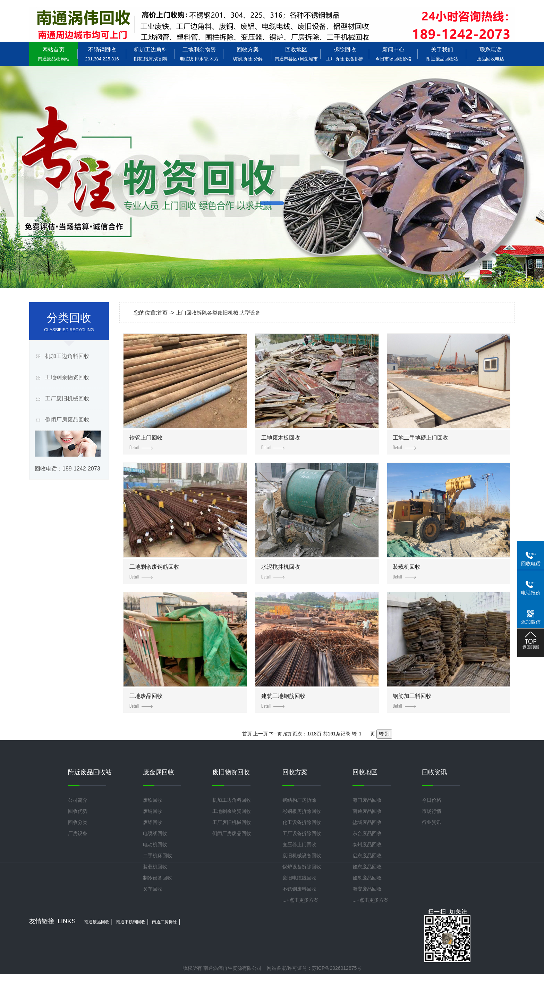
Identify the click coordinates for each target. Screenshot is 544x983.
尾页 (287, 734)
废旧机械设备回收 (301, 855)
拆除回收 (345, 54)
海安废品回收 (367, 889)
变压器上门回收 (299, 844)
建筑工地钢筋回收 (283, 700)
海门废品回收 (367, 800)
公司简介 (77, 800)
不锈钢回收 (102, 54)
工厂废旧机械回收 (67, 398)
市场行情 (431, 811)
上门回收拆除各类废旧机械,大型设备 (218, 313)
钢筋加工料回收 (412, 700)
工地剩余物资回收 (67, 377)
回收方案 (247, 54)
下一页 (275, 734)
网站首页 (53, 54)
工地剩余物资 (199, 54)
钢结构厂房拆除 (299, 800)
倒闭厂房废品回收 (67, 420)
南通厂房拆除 (164, 921)
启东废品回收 (367, 855)
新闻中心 (393, 54)
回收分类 (77, 822)
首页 (162, 313)
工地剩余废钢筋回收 (154, 571)
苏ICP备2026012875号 (337, 968)
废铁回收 (152, 800)
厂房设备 (77, 833)
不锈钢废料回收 (299, 889)
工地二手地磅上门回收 (420, 442)
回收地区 (296, 54)
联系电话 (490, 54)
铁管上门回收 (146, 442)
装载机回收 (406, 571)
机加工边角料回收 (67, 356)
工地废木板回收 (280, 442)
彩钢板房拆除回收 (301, 811)
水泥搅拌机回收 (280, 571)
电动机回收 (155, 844)
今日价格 (431, 800)
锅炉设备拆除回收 (301, 866)
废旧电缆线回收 (299, 878)
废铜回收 (152, 811)
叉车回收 (152, 889)
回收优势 (77, 811)
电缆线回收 (155, 833)
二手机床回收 (157, 855)
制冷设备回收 (157, 878)
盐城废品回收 (367, 822)
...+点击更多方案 (300, 900)
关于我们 (442, 54)
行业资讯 (431, 822)
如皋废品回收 (367, 878)
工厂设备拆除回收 (301, 833)
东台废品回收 (367, 833)
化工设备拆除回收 (301, 822)
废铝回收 (152, 822)
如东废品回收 (367, 866)
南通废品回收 (367, 811)
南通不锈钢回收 (130, 921)
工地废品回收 (146, 700)
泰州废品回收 (367, 844)
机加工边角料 (150, 54)
